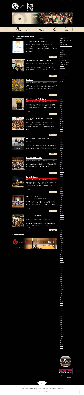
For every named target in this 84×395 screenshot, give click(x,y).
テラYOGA (61, 58)
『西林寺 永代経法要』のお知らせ (65, 40)
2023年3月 (61, 162)
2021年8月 (61, 199)
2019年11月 (62, 240)
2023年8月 (61, 152)
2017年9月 (61, 291)
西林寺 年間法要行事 (63, 54)
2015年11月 (62, 334)
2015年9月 (61, 338)
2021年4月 (61, 207)
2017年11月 (62, 287)
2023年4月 (61, 160)
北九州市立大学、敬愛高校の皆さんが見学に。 (39, 61)
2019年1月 (61, 260)
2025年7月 (61, 107)
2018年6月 (61, 273)
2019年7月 (61, 248)
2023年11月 (62, 146)
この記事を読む (53, 57)
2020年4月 (61, 230)
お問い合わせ (53, 388)
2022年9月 (61, 174)
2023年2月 (61, 164)
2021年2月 (61, 211)
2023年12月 (62, 144)
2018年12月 (62, 262)
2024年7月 (61, 131)
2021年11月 (62, 193)
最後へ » (22, 234)
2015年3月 (61, 350)
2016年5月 (61, 322)
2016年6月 (61, 320)
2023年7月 (61, 154)
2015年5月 (61, 346)
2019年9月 (61, 244)
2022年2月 (61, 187)
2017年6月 (61, 297)
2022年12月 (62, 168)
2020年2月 (61, 234)
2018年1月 (61, 283)
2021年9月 (61, 197)
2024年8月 (61, 129)
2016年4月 (61, 324)
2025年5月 (61, 111)
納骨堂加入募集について (66, 29)
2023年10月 (62, 148)
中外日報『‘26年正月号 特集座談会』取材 (37, 138)
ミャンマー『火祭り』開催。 (34, 215)
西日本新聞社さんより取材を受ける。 (36, 99)
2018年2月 (61, 281)
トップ (18, 29)
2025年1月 (61, 119)
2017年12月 (62, 285)
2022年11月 (62, 170)
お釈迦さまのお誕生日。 (64, 44)
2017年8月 (61, 293)
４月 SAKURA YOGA (63, 42)
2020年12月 (62, 215)
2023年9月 (61, 150)
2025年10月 (62, 101)
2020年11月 (62, 217)
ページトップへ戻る (42, 382)
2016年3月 (61, 326)
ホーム (14, 32)
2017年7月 (61, 295)
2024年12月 (62, 121)
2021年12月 (62, 191)
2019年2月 (61, 258)
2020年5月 (61, 228)
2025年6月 (61, 109)
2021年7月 (61, 201)
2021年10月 (62, 195)
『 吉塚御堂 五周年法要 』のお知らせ (36, 41)
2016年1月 (61, 330)
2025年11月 (62, 99)
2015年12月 (62, 332)
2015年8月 (61, 340)
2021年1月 (61, 213)
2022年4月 (61, 183)
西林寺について (30, 29)
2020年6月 (61, 226)
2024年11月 (62, 123)
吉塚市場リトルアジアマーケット (49, 44)
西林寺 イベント (30, 219)
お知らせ (63, 0)
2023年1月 (61, 166)
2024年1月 (61, 142)
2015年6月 (61, 344)
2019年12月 (62, 238)
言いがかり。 (29, 80)
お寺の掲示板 (62, 66)
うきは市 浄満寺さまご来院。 (34, 158)
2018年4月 (61, 277)
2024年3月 (61, 138)
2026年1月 (61, 95)
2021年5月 (61, 205)
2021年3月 (61, 209)
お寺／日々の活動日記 (37, 44)
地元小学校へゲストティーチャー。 (36, 196)
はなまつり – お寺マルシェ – (64, 62)
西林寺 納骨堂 (62, 56)
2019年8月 (61, 246)
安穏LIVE (61, 81)
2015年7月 (61, 342)
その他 (51, 143)
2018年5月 (61, 275)
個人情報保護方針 (69, 0)
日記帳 (60, 0)
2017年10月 (62, 289)
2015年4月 (61, 348)
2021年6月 (61, 203)
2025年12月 (62, 97)
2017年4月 (61, 301)
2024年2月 (61, 140)
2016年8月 (61, 316)
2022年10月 (62, 172)
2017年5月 (61, 299)
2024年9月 (61, 127)
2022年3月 (61, 185)
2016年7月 (61, 318)
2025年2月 (61, 117)
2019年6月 (61, 250)
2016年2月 (61, 328)
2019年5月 (61, 252)
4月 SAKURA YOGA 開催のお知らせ (66, 46)
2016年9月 (61, 314)
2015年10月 (62, 336)
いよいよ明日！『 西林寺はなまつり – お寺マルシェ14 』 (66, 38)
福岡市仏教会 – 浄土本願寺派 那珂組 (66, 77)
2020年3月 (61, 232)
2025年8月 (61, 105)
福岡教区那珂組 (62, 75)
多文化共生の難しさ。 (32, 177)
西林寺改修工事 (62, 68)
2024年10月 (62, 125)
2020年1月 (61, 236)
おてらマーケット (63, 79)
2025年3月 (61, 115)
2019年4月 (61, 254)
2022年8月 (61, 176)
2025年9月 (61, 103)
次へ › (18, 234)
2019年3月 (61, 256)
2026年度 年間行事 (42, 29)
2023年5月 (61, 158)
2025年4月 (61, 113)
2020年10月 (62, 219)
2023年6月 (61, 156)
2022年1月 (61, 189)
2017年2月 (61, 305)
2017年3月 (61, 303)
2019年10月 (62, 242)
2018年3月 (61, 279)
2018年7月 (61, 271)
